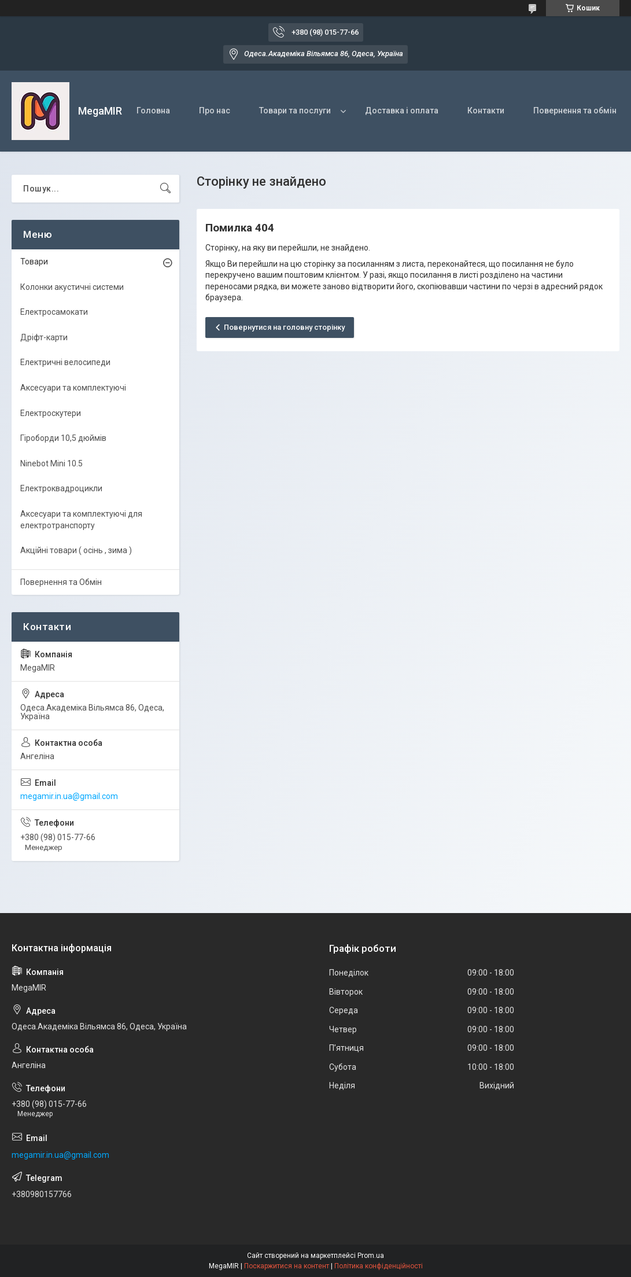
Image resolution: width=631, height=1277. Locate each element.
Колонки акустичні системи (72, 287)
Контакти (485, 110)
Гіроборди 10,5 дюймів (63, 438)
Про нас (214, 110)
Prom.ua (370, 1256)
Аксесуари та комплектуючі (73, 387)
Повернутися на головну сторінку (284, 327)
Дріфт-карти (44, 337)
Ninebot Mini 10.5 (51, 463)
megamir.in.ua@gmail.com (69, 796)
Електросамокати (54, 312)
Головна (153, 110)
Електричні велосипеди (65, 362)
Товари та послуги (295, 110)
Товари (34, 261)
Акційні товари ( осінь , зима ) (76, 550)
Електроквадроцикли (61, 488)
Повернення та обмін (575, 110)
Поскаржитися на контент (286, 1266)
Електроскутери (50, 413)
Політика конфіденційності (378, 1266)
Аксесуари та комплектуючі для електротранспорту (81, 519)
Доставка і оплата (401, 110)
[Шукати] (165, 189)
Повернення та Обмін (61, 582)
